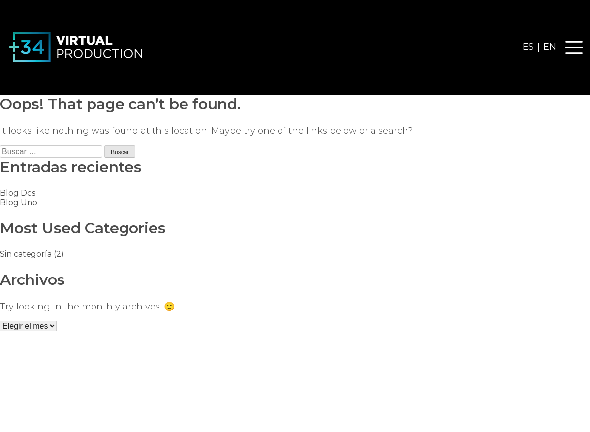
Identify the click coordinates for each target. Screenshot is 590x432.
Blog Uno (18, 202)
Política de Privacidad (215, 417)
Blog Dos (17, 193)
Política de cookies (305, 417)
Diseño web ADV (384, 417)
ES (528, 46)
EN (549, 46)
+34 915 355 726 (553, 394)
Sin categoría (26, 254)
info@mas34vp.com (542, 380)
